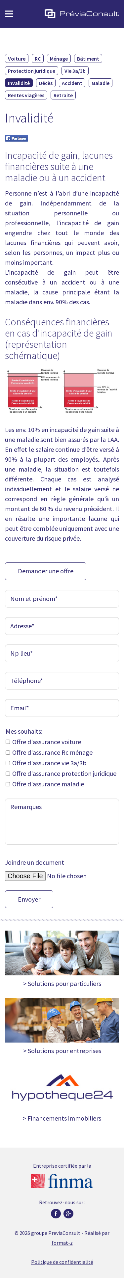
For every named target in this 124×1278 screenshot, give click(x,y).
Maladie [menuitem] (100, 83)
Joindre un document (34, 862)
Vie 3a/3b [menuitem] (75, 71)
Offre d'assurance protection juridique (64, 773)
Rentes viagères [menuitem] (26, 95)
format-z (62, 1242)
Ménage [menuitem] (59, 58)
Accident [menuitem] (72, 83)
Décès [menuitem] (46, 83)
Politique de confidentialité (62, 1262)
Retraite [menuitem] (63, 95)
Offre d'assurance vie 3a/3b (49, 763)
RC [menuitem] (38, 58)
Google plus (68, 1214)
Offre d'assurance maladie (48, 784)
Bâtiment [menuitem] (88, 58)
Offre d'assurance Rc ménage (52, 752)
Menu (9, 14)
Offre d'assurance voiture (46, 742)
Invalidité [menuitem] (19, 83)
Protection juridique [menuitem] (31, 71)
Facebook (56, 1214)
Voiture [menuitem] (16, 58)
